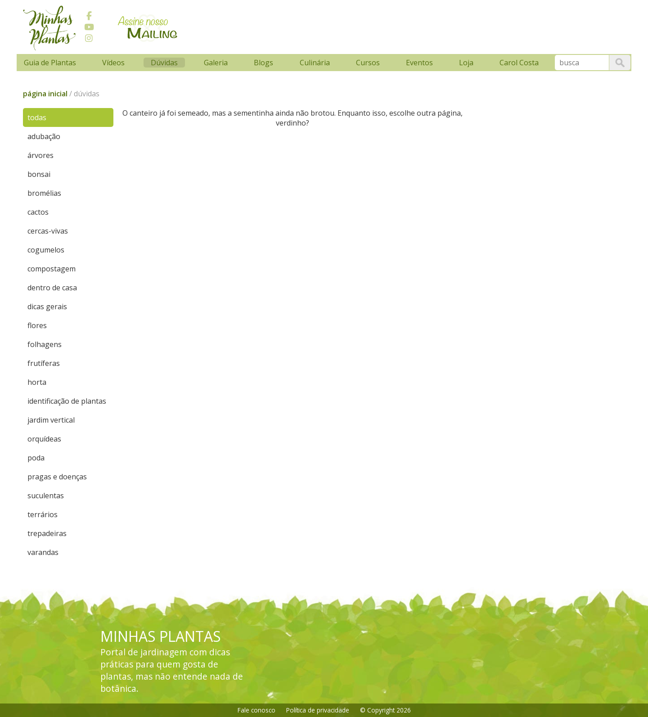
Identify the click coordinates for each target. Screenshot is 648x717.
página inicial (45, 94)
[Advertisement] (356, 25)
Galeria (216, 63)
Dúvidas (164, 63)
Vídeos (113, 63)
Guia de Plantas (50, 63)
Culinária (315, 63)
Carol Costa (519, 63)
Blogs (263, 63)
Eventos (419, 63)
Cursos (368, 63)
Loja (466, 63)
